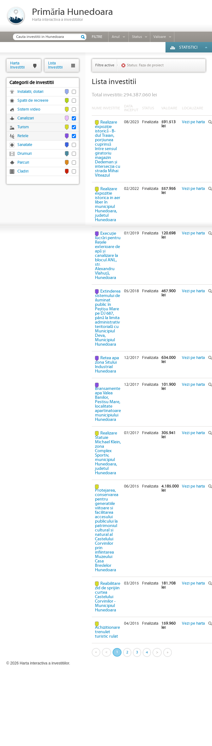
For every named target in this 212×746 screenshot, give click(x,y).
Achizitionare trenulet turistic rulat (107, 632)
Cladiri (22, 171)
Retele (22, 136)
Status (137, 37)
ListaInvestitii (55, 65)
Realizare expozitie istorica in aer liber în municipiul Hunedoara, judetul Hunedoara (107, 204)
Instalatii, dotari (30, 91)
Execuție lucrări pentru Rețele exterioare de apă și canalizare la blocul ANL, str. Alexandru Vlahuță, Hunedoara (108, 255)
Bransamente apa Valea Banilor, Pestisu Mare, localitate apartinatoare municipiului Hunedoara (108, 404)
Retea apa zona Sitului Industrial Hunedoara (107, 364)
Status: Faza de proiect (145, 65)
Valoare (159, 37)
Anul (116, 37)
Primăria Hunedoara (72, 12)
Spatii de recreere (32, 100)
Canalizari (25, 118)
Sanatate (24, 145)
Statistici (188, 47)
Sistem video (28, 109)
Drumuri (24, 153)
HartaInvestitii (17, 65)
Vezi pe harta (193, 122)
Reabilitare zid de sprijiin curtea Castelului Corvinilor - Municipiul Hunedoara (107, 596)
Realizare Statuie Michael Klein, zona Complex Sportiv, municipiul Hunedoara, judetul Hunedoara (108, 453)
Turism (23, 127)
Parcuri (23, 162)
